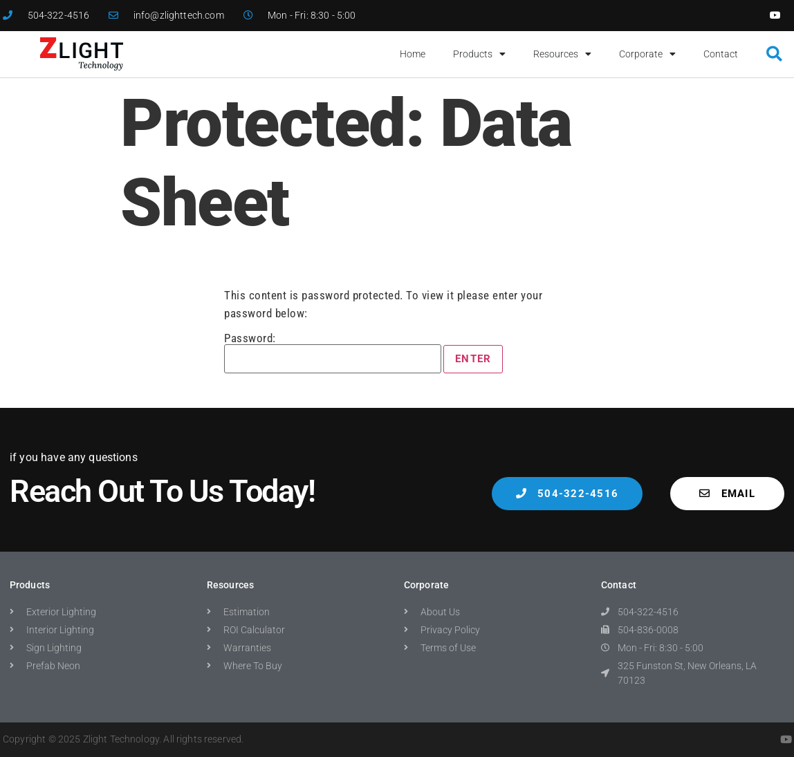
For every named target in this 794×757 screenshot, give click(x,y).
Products (479, 54)
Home (412, 53)
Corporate (647, 54)
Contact (720, 53)
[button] (774, 54)
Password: (332, 353)
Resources (562, 54)
